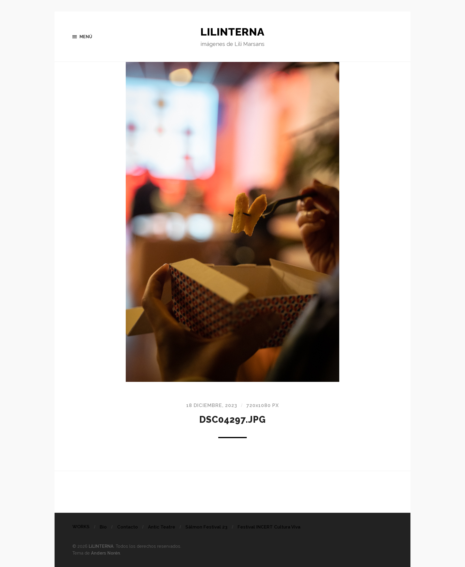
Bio (103, 527)
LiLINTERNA (232, 31)
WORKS (81, 526)
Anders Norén (105, 552)
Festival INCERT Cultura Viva (269, 527)
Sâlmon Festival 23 (206, 527)
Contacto (127, 527)
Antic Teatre (161, 527)
